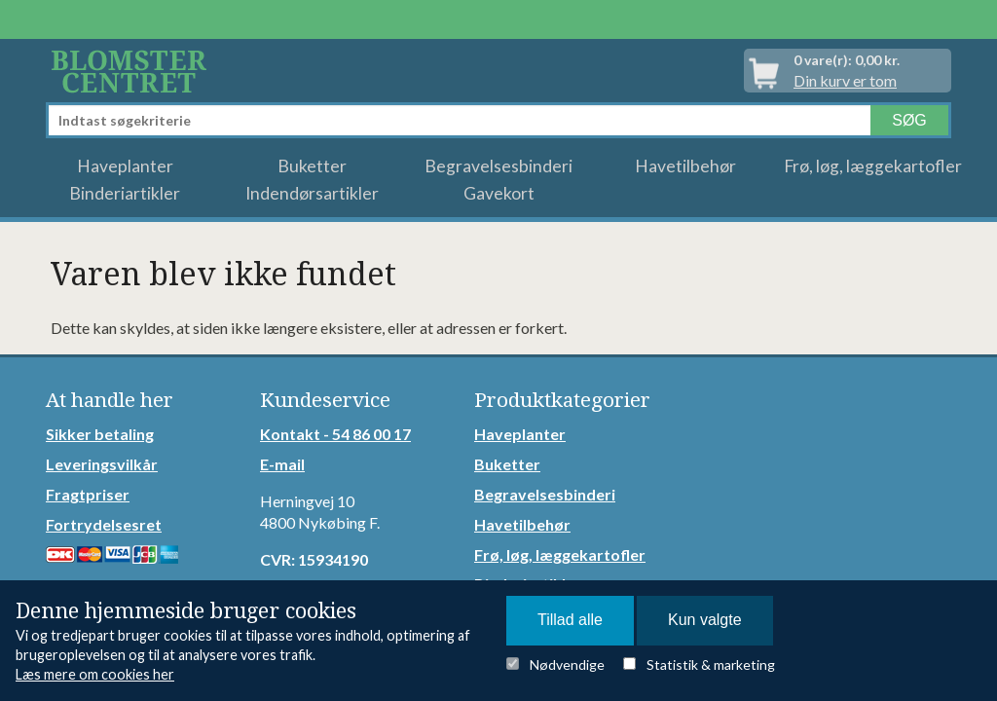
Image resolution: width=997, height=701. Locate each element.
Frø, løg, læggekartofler (873, 166)
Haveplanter (125, 166)
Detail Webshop (132, 70)
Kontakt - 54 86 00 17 (335, 433)
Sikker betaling (100, 433)
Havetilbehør (685, 166)
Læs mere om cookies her (95, 674)
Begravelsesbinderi (498, 166)
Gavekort (499, 193)
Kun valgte (705, 619)
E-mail (282, 464)
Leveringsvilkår (102, 464)
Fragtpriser (87, 494)
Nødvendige (567, 664)
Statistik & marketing (710, 664)
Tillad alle (570, 619)
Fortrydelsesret (104, 524)
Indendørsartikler (312, 193)
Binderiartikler (124, 193)
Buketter (312, 166)
